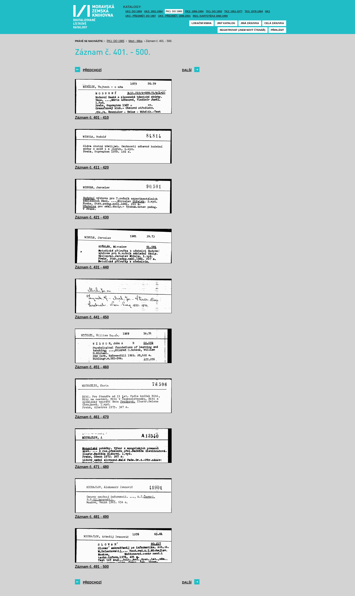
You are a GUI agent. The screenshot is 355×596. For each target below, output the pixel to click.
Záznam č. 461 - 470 (92, 417)
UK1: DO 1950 (133, 11)
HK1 (267, 11)
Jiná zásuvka (250, 23)
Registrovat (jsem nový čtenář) (242, 30)
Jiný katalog (226, 23)
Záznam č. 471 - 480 (92, 467)
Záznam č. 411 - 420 (92, 167)
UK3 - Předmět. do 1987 (140, 16)
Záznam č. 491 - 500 (92, 567)
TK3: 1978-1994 (254, 11)
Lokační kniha (201, 23)
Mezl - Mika (135, 41)
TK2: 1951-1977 (233, 11)
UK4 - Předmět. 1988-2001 (174, 16)
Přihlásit (277, 30)
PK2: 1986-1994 (194, 11)
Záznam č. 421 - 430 (92, 217)
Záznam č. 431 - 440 (92, 267)
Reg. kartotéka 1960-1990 (210, 16)
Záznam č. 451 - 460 (92, 367)
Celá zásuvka (274, 23)
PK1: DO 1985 (174, 11)
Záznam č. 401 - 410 (92, 118)
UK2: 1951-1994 (153, 11)
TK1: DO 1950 (214, 11)
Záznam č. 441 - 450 (92, 317)
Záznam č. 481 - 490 (92, 517)
